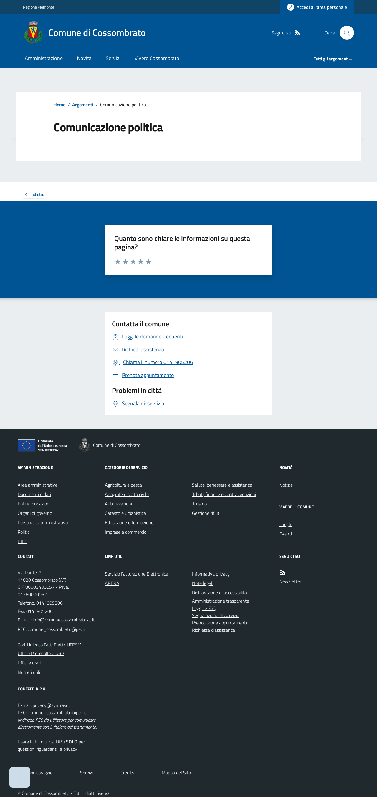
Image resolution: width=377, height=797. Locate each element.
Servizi (113, 58)
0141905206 (49, 602)
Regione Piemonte (38, 7)
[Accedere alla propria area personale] (317, 7)
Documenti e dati (34, 494)
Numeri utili (29, 672)
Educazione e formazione (129, 522)
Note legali (202, 583)
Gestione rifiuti (206, 513)
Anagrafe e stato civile (127, 494)
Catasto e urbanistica (125, 513)
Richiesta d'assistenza (213, 630)
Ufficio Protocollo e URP (41, 653)
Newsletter (290, 581)
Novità (84, 58)
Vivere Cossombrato (157, 58)
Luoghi (285, 524)
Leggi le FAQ (204, 608)
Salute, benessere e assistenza (222, 484)
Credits (127, 772)
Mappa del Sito (176, 772)
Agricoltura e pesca (123, 484)
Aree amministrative (37, 484)
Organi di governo (35, 513)
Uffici (22, 541)
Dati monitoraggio (35, 772)
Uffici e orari (29, 662)
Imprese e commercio (125, 531)
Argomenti (82, 104)
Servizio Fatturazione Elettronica (136, 573)
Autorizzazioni (118, 503)
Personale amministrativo (43, 522)
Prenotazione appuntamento (220, 622)
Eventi (285, 533)
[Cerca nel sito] (344, 33)
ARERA (112, 583)
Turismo (199, 503)
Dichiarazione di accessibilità (219, 592)
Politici (24, 531)
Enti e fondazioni (34, 503)
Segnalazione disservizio (215, 615)
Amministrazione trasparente (220, 600)
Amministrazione (44, 58)
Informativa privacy (211, 573)
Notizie (286, 484)
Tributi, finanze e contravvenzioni (224, 494)
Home (59, 104)
